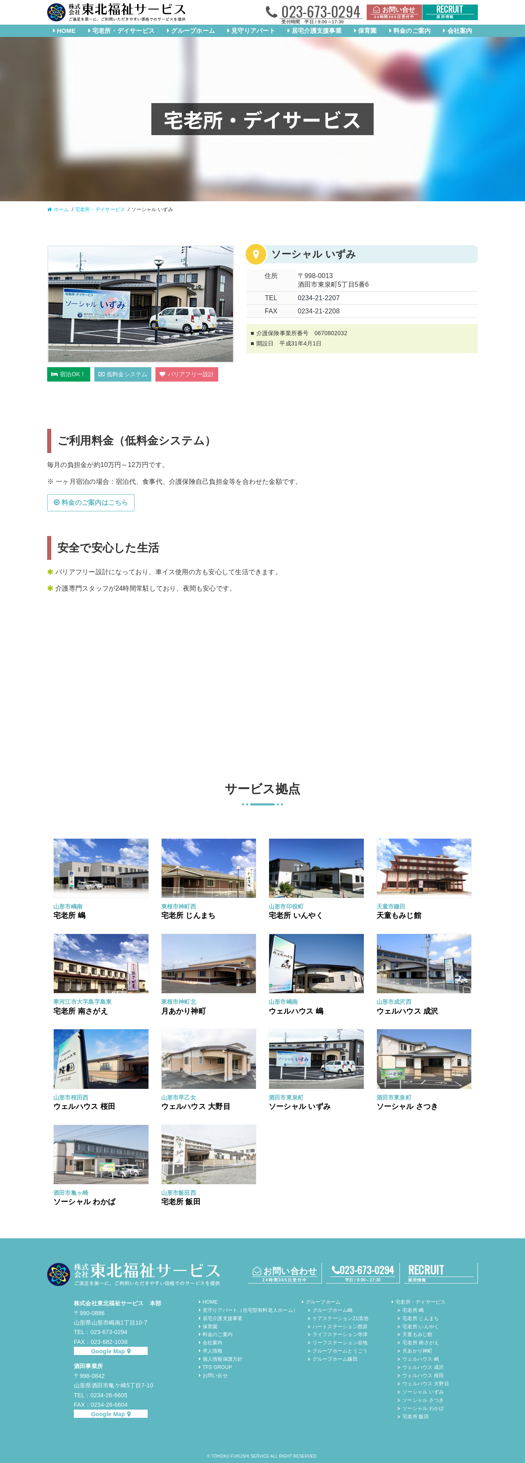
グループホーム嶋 (333, 1310)
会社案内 (459, 30)
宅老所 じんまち (420, 1318)
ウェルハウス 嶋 (420, 1359)
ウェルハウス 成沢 (423, 1367)
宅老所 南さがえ (420, 1343)
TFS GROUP (217, 1367)
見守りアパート (253, 30)
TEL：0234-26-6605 (100, 1395)
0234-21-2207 (319, 297)
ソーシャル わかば (423, 1408)
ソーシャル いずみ (423, 1392)
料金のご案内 (412, 30)
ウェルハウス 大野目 (425, 1384)
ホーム (61, 209)
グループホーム (193, 30)
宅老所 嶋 (413, 1310)
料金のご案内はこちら (95, 502)
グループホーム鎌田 (335, 1359)
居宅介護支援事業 (317, 30)
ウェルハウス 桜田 (423, 1375)
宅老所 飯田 (415, 1416)
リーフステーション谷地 (340, 1343)
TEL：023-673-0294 (100, 1332)
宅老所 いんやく (420, 1327)
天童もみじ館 (417, 1334)
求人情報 (213, 1351)
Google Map (108, 1351)
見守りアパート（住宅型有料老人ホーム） (250, 1310)
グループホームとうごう (340, 1351)
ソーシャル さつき (423, 1400)
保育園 (367, 30)
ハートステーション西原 (340, 1327)
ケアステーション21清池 (340, 1318)
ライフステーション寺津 (340, 1334)
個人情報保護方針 (223, 1359)
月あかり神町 (417, 1351)
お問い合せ (215, 1375)
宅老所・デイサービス (123, 30)
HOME (66, 30)
